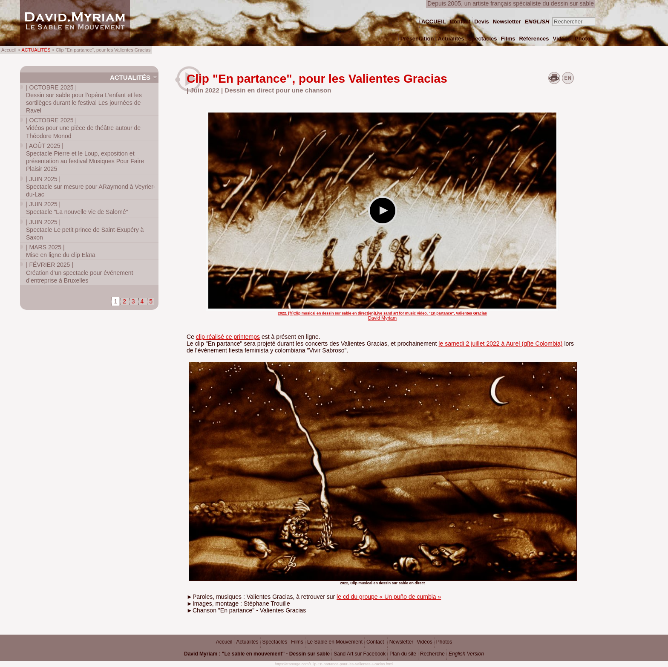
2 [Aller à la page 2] (124, 301)
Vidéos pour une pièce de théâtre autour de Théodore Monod (83, 128)
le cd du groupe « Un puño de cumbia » (389, 596)
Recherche (432, 654)
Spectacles (275, 642)
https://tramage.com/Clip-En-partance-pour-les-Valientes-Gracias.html (334, 664)
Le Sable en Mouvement (335, 642)
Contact (375, 642)
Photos (444, 642)
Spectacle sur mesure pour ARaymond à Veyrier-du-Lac (90, 187)
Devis (481, 21)
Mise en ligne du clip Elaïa (60, 251)
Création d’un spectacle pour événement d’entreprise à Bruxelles (79, 272)
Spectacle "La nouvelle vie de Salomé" (77, 208)
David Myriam (382, 318)
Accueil (224, 642)
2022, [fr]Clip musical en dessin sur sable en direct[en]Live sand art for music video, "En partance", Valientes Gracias (382, 313)
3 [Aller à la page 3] (133, 301)
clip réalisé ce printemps (228, 336)
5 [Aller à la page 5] (151, 301)
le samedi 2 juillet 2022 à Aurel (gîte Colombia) (500, 343)
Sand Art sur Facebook (360, 654)
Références (534, 38)
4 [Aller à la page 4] (142, 301)
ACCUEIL (433, 21)
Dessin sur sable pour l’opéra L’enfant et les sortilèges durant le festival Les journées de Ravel (84, 99)
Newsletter (401, 642)
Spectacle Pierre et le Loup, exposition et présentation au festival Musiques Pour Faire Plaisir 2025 (85, 157)
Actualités (130, 77)
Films (297, 642)
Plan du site (402, 654)
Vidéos (424, 642)
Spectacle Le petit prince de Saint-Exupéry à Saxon (85, 230)
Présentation (417, 38)
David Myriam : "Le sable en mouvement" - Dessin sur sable (257, 654)
